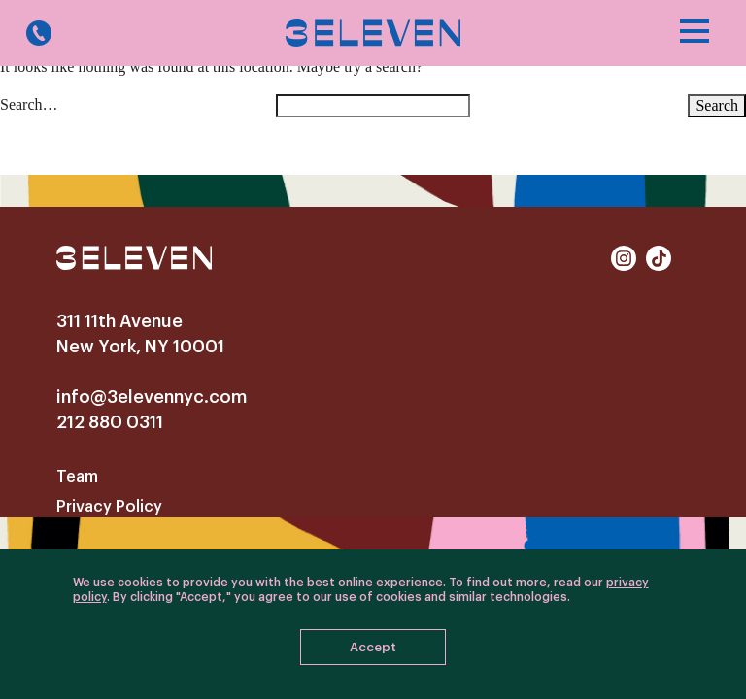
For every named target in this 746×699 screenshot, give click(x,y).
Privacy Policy (109, 507)
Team (77, 476)
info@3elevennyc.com (151, 397)
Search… (29, 104)
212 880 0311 (109, 422)
